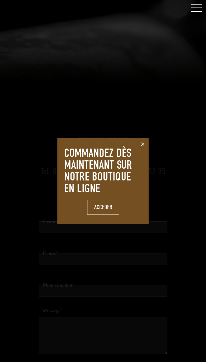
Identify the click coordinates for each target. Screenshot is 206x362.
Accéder (103, 207)
